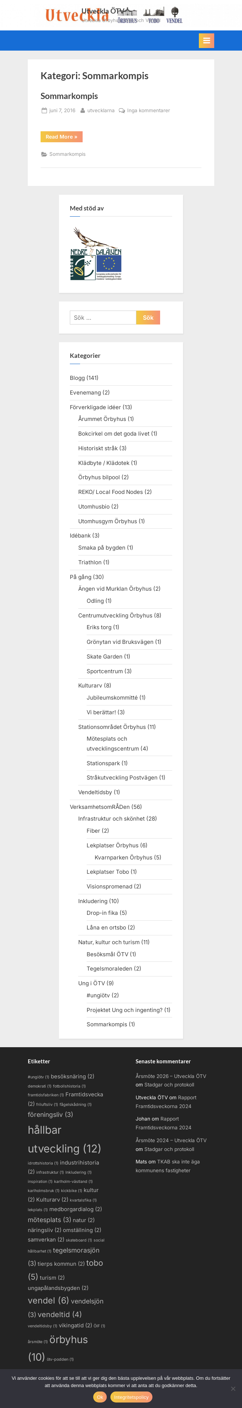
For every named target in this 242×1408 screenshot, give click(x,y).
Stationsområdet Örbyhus (112, 726)
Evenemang (85, 392)
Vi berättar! (101, 712)
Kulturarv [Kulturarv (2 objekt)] (52, 1199)
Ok (100, 1397)
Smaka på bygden (101, 547)
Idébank (80, 535)
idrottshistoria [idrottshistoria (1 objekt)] (43, 1163)
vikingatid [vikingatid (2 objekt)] (75, 1325)
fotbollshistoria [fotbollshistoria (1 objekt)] (69, 1086)
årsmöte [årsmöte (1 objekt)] (38, 1341)
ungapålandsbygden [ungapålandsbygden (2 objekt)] (58, 1288)
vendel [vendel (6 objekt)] (48, 1300)
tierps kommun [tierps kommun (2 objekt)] (61, 1264)
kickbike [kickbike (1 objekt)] (71, 1190)
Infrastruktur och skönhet (111, 818)
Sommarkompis (69, 96)
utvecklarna (101, 109)
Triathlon (90, 562)
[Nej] (233, 1388)
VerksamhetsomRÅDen (100, 806)
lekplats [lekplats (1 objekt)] (38, 1209)
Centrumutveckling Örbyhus (115, 615)
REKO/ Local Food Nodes (110, 491)
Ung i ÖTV (91, 983)
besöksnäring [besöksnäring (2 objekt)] (72, 1076)
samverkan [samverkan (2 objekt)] (46, 1239)
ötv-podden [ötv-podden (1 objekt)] (60, 1359)
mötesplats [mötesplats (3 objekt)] (49, 1220)
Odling (95, 600)
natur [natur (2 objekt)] (84, 1220)
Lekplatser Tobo (108, 871)
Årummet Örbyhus (102, 418)
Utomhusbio (94, 506)
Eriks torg (99, 627)
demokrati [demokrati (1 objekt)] (40, 1086)
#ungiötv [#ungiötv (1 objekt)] (38, 1077)
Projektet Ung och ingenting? (125, 1009)
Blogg (77, 377)
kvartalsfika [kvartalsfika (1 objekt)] (83, 1200)
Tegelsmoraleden (109, 968)
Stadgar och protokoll (169, 1085)
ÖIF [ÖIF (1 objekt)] (99, 1326)
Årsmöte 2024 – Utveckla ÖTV (171, 1140)
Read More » (64, 136)
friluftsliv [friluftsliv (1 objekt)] (47, 1104)
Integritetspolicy (131, 1397)
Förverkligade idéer (95, 407)
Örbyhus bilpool (99, 477)
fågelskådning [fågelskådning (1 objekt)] (76, 1104)
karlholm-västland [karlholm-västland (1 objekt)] (73, 1181)
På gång (80, 576)
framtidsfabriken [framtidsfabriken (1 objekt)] (46, 1095)
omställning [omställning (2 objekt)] (82, 1230)
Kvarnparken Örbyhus (123, 857)
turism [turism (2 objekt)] (52, 1278)
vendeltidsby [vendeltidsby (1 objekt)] (42, 1326)
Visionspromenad (109, 886)
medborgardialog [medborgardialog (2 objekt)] (75, 1209)
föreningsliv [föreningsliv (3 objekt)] (50, 1114)
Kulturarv (90, 685)
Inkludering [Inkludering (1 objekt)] (78, 1172)
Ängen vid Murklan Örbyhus (115, 588)
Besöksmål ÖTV (107, 954)
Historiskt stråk (98, 448)
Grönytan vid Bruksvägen (120, 641)
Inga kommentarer (148, 110)
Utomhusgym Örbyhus (107, 521)
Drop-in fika (102, 912)
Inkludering (92, 901)
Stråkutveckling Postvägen (122, 777)
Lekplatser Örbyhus (113, 845)
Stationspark (103, 763)
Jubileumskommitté (112, 697)
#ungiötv (98, 995)
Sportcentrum (105, 671)
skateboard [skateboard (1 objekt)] (79, 1240)
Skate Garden (104, 656)
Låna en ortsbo (106, 927)
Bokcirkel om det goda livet (114, 433)
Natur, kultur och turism (109, 942)
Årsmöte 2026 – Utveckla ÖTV (171, 1076)
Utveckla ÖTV (103, 11)
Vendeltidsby (95, 792)
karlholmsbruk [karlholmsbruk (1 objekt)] (44, 1190)
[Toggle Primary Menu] (206, 40)
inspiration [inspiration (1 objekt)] (40, 1181)
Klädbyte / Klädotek (103, 462)
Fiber (93, 830)
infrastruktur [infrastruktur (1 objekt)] (50, 1172)
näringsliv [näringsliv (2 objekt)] (44, 1230)
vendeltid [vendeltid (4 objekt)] (60, 1314)
